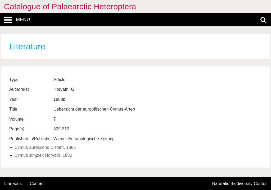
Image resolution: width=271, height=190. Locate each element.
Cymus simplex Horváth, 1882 (43, 155)
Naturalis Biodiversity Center (239, 184)
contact (37, 183)
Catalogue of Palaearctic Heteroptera (70, 6)
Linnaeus (13, 184)
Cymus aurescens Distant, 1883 (45, 147)
